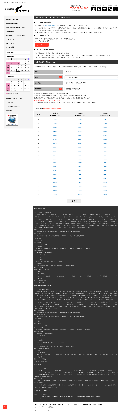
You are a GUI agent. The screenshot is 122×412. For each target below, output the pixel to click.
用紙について (10, 43)
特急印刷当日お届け (12, 23)
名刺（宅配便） (38, 319)
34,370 (80, 163)
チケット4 (114, 396)
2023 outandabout (42, 410)
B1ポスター (47, 248)
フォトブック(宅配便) (39, 352)
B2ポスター (55, 248)
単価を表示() (49, 108)
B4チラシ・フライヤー (95, 214)
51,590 (105, 175)
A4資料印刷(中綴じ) (49, 252)
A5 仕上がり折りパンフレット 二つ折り (96, 219)
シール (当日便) (38, 263)
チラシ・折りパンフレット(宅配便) (42, 289)
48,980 (105, 171)
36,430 (80, 167)
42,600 (80, 179)
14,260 (55, 131)
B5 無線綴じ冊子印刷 (54, 236)
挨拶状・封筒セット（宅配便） (41, 348)
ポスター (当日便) (38, 246)
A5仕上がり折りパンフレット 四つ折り (67, 295)
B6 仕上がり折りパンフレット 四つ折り (80, 223)
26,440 (55, 159)
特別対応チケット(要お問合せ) (15, 35)
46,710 (80, 186)
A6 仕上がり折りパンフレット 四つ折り (57, 221)
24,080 (80, 143)
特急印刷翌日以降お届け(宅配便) (16, 27)
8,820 (55, 119)
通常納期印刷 (10, 31)
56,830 (105, 183)
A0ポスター (71, 248)
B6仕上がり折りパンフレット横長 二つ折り (104, 306)
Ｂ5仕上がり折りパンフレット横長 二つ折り (56, 306)
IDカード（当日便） (39, 267)
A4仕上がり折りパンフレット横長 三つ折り (100, 302)
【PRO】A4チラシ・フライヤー (44, 370)
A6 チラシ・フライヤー (82, 214)
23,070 (55, 151)
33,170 (55, 175)
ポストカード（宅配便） (40, 335)
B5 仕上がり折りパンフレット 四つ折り (98, 221)
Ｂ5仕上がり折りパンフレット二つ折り (72, 300)
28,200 (80, 151)
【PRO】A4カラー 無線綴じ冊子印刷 (67, 385)
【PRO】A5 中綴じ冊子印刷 (59, 380)
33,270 (105, 147)
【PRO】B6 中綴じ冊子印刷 (107, 380)
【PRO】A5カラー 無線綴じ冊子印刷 (88, 385)
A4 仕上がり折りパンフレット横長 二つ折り (64, 225)
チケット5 (38, 398)
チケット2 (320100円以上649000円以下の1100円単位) (89, 396)
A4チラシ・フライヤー (55, 214)
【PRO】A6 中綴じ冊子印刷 (75, 380)
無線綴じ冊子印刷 (38, 383)
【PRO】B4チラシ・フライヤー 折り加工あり (99, 374)
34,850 (55, 179)
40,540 (80, 175)
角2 (37, 244)
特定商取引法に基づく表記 (14, 98)
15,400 (105, 123)
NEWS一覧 (60, 405)
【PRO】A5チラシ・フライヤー (79, 370)
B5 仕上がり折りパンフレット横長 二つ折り (55, 227)
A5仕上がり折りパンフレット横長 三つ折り (66, 304)
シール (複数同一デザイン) (57, 265)
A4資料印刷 (39, 252)
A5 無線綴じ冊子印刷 (67, 236)
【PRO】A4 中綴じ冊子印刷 (43, 380)
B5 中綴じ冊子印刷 (52, 231)
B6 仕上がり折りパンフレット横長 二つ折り (79, 227)
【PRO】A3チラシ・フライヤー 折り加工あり (50, 374)
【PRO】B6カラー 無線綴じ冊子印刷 (48, 387)
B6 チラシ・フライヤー (41, 217)
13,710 (105, 119)
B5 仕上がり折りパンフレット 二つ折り (59, 223)
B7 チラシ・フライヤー (54, 217)
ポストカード (39, 257)
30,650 (105, 143)
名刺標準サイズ (40, 321)
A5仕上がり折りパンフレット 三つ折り (88, 295)
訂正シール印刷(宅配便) (40, 359)
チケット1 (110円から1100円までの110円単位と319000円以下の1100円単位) (54, 396)
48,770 (80, 190)
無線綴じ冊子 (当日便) (39, 233)
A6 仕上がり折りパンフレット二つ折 (78, 221)
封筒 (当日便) (37, 242)
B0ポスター (39, 248)
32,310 (80, 159)
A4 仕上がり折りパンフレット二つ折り (45, 295)
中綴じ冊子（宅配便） (39, 310)
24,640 (105, 135)
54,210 (105, 179)
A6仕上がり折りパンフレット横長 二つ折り (90, 304)
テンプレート (10, 39)
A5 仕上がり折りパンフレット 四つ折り (53, 219)
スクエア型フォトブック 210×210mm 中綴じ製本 (64, 276)
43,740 (105, 163)
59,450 (105, 186)
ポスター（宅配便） (39, 327)
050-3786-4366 (79, 8)
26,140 (80, 147)
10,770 (80, 119)
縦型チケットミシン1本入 (57, 261)
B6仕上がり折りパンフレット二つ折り (53, 302)
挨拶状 (38, 272)
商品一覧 (45, 405)
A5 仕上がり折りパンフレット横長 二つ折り (88, 225)
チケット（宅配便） (39, 340)
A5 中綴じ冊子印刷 (64, 231)
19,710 (55, 143)
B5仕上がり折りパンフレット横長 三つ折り (80, 306)
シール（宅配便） (38, 344)
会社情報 (9, 110)
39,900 (55, 190)
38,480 (80, 171)
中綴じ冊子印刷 (38, 378)
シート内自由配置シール (42, 265)
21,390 (55, 147)
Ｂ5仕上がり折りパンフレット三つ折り (51, 300)
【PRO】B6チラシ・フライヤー (68, 372)
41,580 (55, 194)
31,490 (55, 171)
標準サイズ (39, 240)
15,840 (55, 135)
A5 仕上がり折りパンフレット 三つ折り (75, 219)
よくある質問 (10, 47)
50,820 (80, 194)
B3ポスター (63, 248)
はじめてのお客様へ (12, 19)
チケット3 (106, 396)
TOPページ (38, 405)
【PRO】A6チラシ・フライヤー (97, 370)
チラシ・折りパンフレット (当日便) (42, 212)
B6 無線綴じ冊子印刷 (79, 236)
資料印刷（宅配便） (39, 331)
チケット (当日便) (38, 259)
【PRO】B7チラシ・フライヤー (86, 372)
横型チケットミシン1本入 (42, 261)
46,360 (105, 167)
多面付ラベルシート (70, 265)
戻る (74, 201)
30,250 (80, 155)
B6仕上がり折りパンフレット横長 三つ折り (46, 308)
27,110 (105, 139)
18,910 (105, 127)
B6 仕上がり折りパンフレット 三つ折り (102, 223)
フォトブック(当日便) (39, 274)
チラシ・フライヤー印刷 (40, 368)
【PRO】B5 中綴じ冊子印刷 (91, 380)
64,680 (105, 194)
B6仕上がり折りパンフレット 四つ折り (93, 300)
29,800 (55, 167)
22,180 (105, 131)
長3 (41, 244)
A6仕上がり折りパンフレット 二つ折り (90, 297)
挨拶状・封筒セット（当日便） (41, 269)
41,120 (105, 159)
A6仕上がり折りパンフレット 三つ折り (69, 297)
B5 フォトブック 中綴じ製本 (85, 276)
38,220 (55, 186)
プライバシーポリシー (13, 106)
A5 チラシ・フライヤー (68, 214)
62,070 (105, 190)
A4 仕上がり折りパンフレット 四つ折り (72, 217)
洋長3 (46, 244)
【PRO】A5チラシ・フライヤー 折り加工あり (74, 374)
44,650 (80, 183)
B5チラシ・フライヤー (109, 214)
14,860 (80, 127)
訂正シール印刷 (40, 282)
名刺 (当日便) (37, 238)
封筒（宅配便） (38, 323)
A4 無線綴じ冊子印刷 (41, 236)
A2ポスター (87, 248)
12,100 (80, 123)
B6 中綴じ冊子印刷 (75, 231)
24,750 (55, 155)
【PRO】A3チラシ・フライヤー (62, 370)
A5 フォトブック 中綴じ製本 (101, 276)
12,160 (55, 127)
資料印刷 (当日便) (38, 250)
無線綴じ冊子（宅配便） (40, 314)
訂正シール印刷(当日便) (40, 280)
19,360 (80, 135)
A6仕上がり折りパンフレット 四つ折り (48, 297)
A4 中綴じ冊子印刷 (41, 231)
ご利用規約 (9, 102)
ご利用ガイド (52, 405)
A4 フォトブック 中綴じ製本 (43, 276)
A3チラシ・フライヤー (41, 214)
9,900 (55, 123)
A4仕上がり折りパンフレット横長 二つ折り (76, 302)
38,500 (105, 155)
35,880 (105, 151)
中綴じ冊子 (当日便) (39, 229)
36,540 (55, 183)
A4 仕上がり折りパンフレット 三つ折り (93, 217)
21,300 (80, 139)
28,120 (55, 163)
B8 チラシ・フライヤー (68, 293)
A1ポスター (79, 248)
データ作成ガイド (50, 26)
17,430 (80, 131)
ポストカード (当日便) (39, 255)
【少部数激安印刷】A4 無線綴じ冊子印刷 (46, 385)
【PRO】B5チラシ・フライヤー (51, 372)
